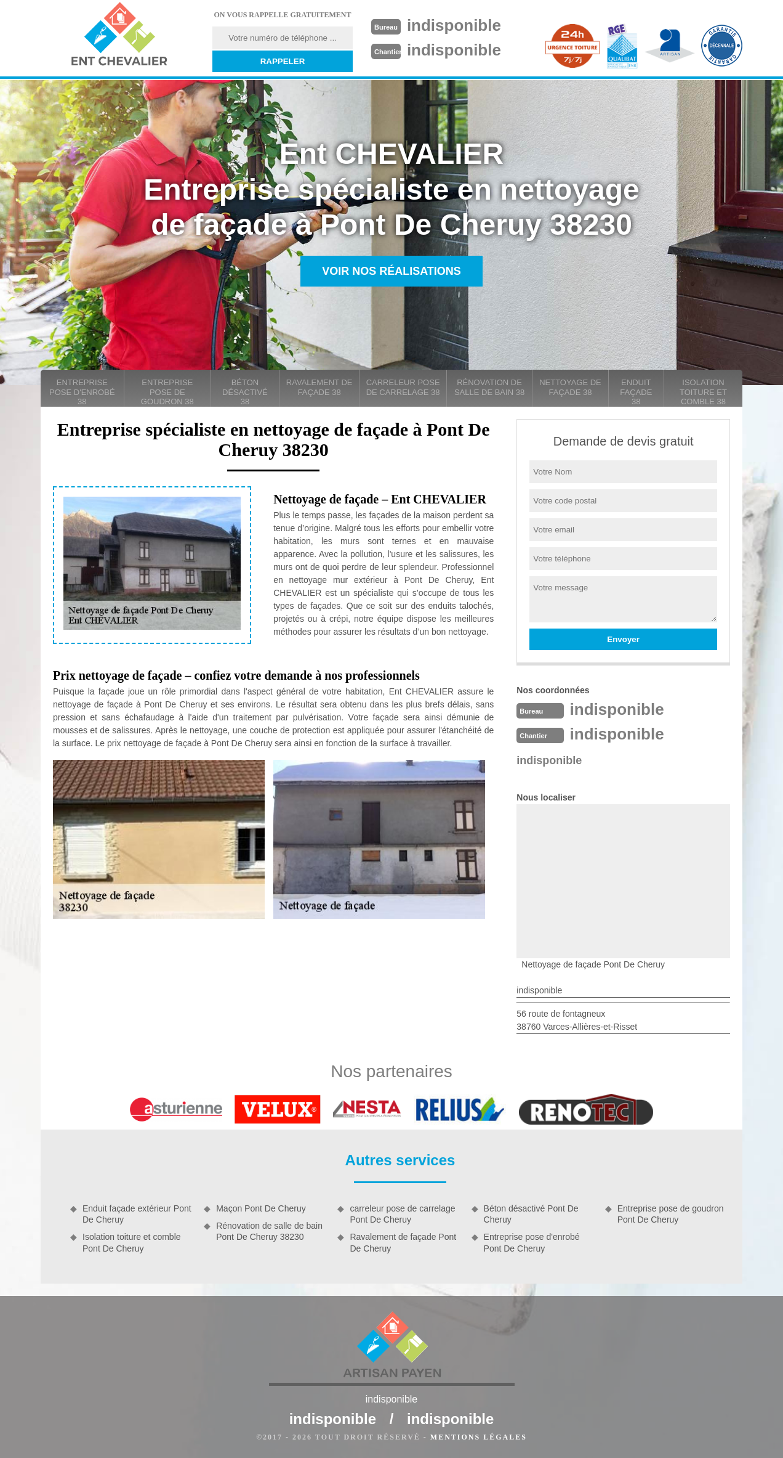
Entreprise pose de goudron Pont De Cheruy (670, 1213)
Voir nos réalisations (391, 271)
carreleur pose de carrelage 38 (403, 387)
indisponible (454, 25)
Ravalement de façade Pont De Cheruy (403, 1242)
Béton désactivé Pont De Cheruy (531, 1213)
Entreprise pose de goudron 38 (167, 392)
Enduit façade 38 (636, 392)
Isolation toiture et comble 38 (703, 392)
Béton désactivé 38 (245, 392)
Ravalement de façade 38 (319, 387)
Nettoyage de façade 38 (570, 387)
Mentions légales (478, 1437)
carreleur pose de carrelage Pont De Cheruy (402, 1213)
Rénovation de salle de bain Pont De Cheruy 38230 (269, 1231)
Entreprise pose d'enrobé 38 (82, 392)
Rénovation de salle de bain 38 (489, 387)
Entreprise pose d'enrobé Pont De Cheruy (532, 1242)
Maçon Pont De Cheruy (261, 1208)
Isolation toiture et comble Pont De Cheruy (131, 1242)
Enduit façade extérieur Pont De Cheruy (136, 1213)
